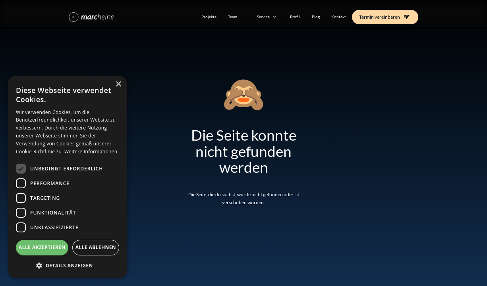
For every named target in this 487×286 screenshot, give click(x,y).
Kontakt (338, 16)
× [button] (118, 84)
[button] (263, 16)
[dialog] (67, 177)
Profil (295, 16)
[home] (128, 17)
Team (232, 16)
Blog (316, 16)
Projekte (208, 16)
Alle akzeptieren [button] (42, 247)
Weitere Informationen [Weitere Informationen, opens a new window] (91, 151)
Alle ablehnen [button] (95, 247)
